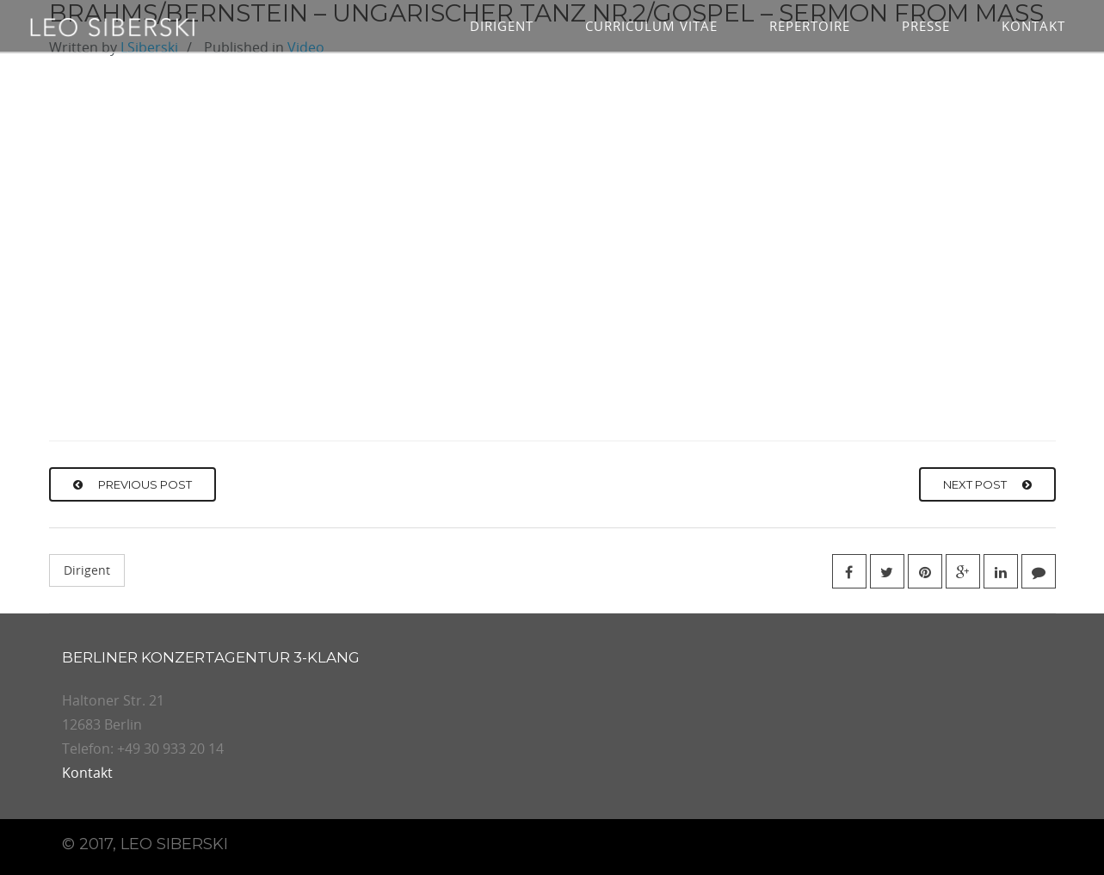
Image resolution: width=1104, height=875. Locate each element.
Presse (926, 25)
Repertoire (809, 25)
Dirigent (501, 25)
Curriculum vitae (651, 25)
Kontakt (1033, 25)
